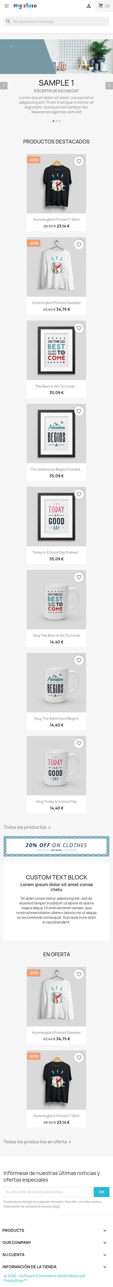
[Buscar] (56, 21)
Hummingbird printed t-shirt (56, 219)
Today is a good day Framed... (56, 552)
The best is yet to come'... (56, 386)
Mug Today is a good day (56, 801)
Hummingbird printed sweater (56, 303)
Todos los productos (28, 827)
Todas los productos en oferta (38, 1142)
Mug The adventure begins (56, 718)
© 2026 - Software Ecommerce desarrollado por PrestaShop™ (44, 1278)
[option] (56, 81)
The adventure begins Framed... (57, 469)
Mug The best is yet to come (56, 635)
